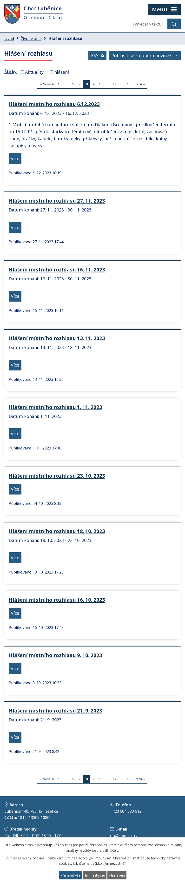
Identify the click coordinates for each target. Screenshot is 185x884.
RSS (97, 55)
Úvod (9, 38)
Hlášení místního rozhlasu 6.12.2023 (54, 104)
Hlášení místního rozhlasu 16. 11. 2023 (57, 269)
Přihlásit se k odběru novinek (144, 55)
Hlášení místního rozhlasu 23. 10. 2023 (57, 475)
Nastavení (117, 875)
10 (101, 84)
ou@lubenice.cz (124, 835)
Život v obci (31, 38)
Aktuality (34, 72)
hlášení (61, 72)
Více (15, 158)
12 (115, 84)
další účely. (110, 850)
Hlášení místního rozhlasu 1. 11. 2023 (55, 407)
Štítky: (10, 71)
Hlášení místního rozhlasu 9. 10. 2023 (55, 655)
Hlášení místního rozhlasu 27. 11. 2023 (57, 200)
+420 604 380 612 (125, 811)
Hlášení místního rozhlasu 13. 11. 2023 (57, 338)
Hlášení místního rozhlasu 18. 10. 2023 (57, 531)
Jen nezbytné (95, 875)
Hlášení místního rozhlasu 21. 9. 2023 (55, 710)
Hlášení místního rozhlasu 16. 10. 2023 (57, 599)
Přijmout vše (70, 875)
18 (129, 84)
